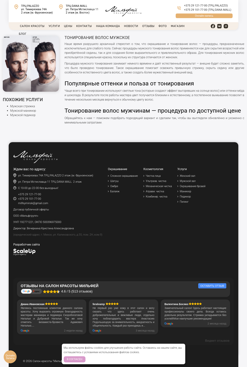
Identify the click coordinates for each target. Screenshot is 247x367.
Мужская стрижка (22, 106)
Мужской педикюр (22, 115)
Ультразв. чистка (156, 181)
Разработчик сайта (26, 244)
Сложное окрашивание (124, 175)
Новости (131, 26)
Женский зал (187, 175)
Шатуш (114, 181)
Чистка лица (153, 175)
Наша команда (108, 26)
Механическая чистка (159, 186)
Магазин (178, 26)
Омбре (114, 186)
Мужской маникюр (23, 110)
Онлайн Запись (10, 357)
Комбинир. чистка (156, 196)
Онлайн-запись (204, 15)
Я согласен (74, 359)
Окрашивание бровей (192, 186)
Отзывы (148, 26)
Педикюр (185, 196)
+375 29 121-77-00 (195, 5)
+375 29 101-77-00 (195, 9)
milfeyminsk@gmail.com (33, 203)
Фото (163, 26)
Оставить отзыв (212, 285)
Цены (68, 26)
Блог (22, 33)
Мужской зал (187, 181)
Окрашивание (117, 169)
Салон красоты (32, 26)
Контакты (84, 26)
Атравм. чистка (155, 191)
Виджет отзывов (217, 340)
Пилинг (184, 201)
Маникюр (185, 191)
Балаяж (115, 191)
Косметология (153, 169)
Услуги (54, 26)
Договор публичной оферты (31, 209)
